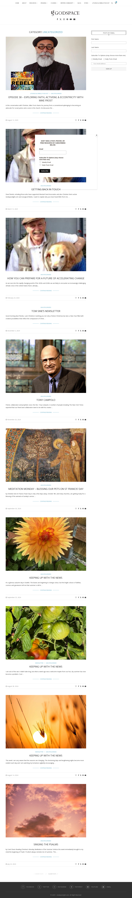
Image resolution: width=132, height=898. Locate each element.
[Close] (96, 135)
